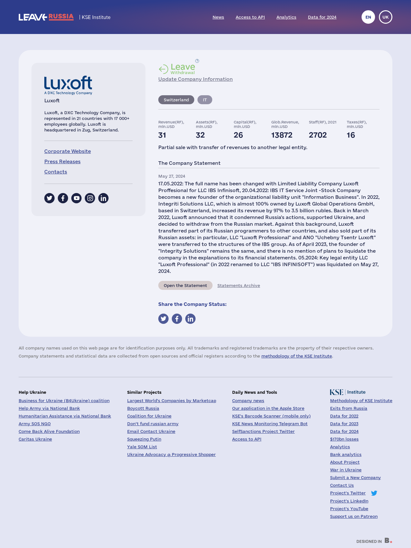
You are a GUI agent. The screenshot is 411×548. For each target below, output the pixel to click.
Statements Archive (238, 285)
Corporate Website (67, 151)
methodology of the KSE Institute (296, 356)
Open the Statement (185, 285)
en (368, 17)
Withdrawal (183, 68)
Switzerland (176, 99)
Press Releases (62, 161)
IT (205, 99)
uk (385, 17)
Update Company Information (195, 79)
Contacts (55, 171)
